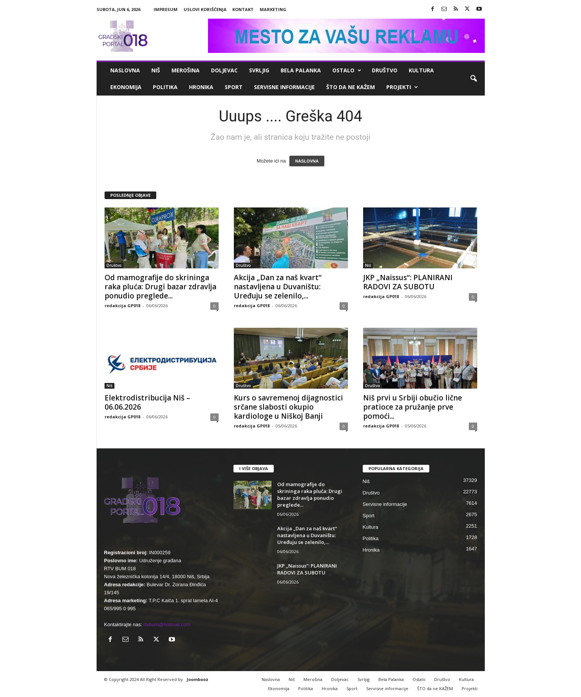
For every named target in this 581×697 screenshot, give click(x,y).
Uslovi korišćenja (205, 9)
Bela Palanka (301, 70)
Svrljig (259, 70)
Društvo (384, 70)
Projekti (402, 87)
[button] (473, 78)
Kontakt (243, 9)
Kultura (421, 70)
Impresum (166, 9)
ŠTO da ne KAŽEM (350, 87)
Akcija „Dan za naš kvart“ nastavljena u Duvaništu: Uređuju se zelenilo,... (278, 287)
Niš (155, 70)
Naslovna (125, 70)
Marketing (273, 9)
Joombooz (197, 679)
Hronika (201, 87)
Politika (165, 87)
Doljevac (224, 70)
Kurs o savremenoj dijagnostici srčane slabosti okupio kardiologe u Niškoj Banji (288, 407)
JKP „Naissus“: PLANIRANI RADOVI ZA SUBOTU (407, 282)
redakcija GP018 (122, 305)
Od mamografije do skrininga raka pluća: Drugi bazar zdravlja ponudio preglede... (160, 287)
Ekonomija (125, 87)
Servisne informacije (284, 87)
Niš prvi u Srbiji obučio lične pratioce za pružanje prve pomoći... (412, 407)
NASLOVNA (307, 161)
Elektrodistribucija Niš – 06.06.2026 (147, 402)
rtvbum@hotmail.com (167, 624)
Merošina (185, 70)
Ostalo (346, 70)
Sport (234, 87)
